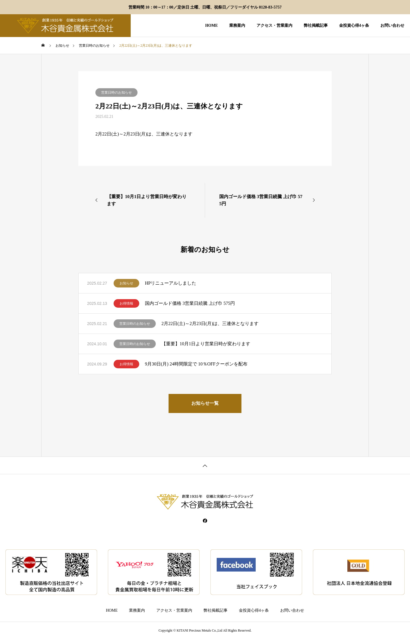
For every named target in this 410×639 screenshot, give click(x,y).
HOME (211, 25)
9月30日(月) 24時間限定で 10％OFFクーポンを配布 (196, 363)
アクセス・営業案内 (274, 25)
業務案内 (237, 25)
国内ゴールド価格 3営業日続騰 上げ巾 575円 (190, 303)
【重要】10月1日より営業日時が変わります (205, 343)
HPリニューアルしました (170, 283)
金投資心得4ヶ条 (354, 25)
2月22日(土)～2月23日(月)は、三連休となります (210, 323)
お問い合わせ (392, 25)
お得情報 (126, 303)
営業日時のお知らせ (116, 92)
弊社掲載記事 (316, 25)
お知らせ (126, 283)
